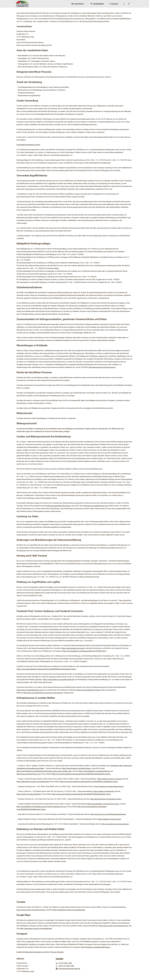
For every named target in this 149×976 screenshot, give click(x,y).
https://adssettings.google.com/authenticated (33, 782)
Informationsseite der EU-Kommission (102, 367)
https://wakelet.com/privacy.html (109, 819)
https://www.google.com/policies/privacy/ (31, 910)
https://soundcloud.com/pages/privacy (115, 824)
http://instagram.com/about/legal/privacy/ (109, 786)
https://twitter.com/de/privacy (104, 791)
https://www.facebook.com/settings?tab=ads (58, 679)
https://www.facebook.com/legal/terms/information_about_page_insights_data (44, 771)
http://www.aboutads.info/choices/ (59, 506)
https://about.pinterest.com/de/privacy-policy (105, 799)
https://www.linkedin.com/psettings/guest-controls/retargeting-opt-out (41, 807)
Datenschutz (99, 964)
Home (97, 959)
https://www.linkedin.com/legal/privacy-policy (103, 804)
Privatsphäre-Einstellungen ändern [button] (28, 145)
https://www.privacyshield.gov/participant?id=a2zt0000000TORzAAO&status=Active (81, 794)
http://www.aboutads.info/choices (89, 690)
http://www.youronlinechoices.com (29, 774)
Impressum (99, 962)
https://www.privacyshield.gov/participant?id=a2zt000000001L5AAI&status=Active (89, 782)
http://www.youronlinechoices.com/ (96, 506)
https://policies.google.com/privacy (109, 779)
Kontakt (59, 958)
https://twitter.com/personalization (29, 794)
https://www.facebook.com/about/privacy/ (76, 768)
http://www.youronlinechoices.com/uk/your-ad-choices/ (43, 693)
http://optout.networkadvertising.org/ (30, 690)
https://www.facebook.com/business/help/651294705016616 (84, 651)
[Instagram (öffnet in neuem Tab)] (130, 4)
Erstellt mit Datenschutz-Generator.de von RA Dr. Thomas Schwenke (40, 952)
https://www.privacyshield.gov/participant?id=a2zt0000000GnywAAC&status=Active (46, 669)
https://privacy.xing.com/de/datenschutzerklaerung (108, 814)
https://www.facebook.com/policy (73, 648)
